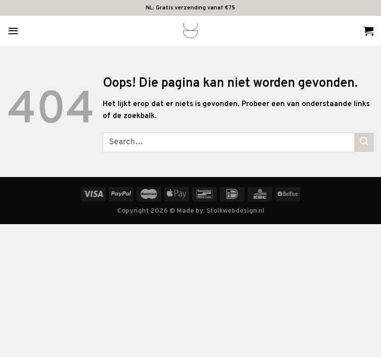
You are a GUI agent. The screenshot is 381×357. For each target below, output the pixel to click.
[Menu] (13, 31)
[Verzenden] (364, 142)
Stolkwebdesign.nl (235, 211)
